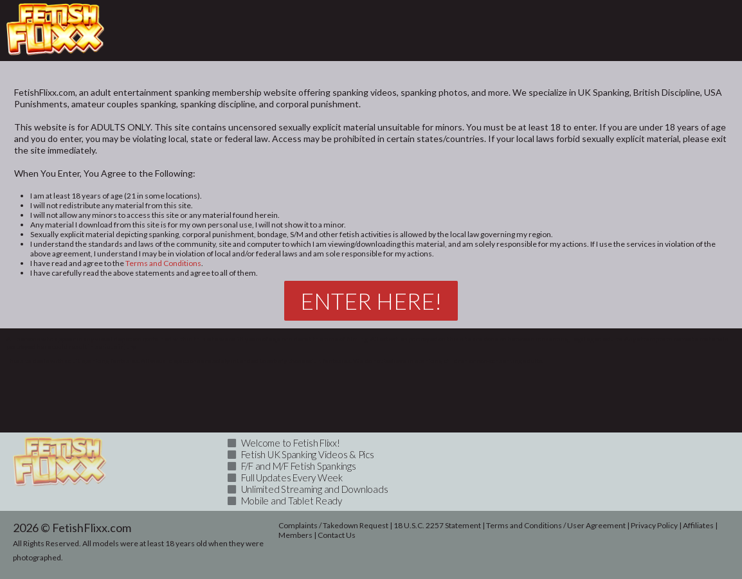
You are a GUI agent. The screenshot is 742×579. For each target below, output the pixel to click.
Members (295, 535)
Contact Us (337, 535)
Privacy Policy (654, 525)
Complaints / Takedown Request (333, 525)
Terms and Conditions (163, 263)
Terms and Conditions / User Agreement (556, 525)
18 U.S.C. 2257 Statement (437, 525)
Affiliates (698, 525)
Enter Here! (371, 300)
